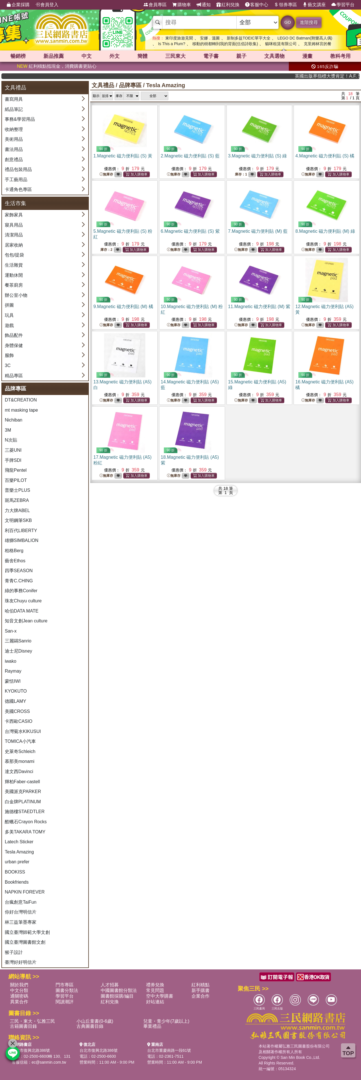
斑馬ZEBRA (17, 500)
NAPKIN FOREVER (25, 892)
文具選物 (274, 56)
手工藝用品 (16, 179)
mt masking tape (21, 410)
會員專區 (155, 5)
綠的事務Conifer (21, 590)
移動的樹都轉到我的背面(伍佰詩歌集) (225, 43)
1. (122, 155)
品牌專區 (130, 85)
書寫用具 (14, 99)
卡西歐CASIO (18, 721)
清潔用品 (14, 234)
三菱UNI (13, 450)
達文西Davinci (19, 771)
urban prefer (17, 861)
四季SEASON (19, 570)
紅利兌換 (227, 5)
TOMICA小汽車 (20, 741)
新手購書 (200, 990)
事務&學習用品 (20, 119)
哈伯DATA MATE (21, 611)
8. (325, 231)
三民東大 (175, 56)
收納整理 (14, 129)
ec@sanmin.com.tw (49, 1062)
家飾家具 (14, 214)
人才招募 (110, 984)
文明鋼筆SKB (18, 520)
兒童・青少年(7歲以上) (166, 1021)
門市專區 (65, 984)
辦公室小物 (16, 295)
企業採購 (18, 5)
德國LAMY (15, 701)
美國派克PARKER (23, 791)
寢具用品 (14, 225)
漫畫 (307, 56)
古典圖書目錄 (90, 1026)
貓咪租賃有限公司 (281, 43)
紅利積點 (200, 984)
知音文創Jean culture (26, 620)
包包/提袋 (14, 255)
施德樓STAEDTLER (25, 811)
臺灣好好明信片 (20, 962)
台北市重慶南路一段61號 (169, 1050)
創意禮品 (14, 159)
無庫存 (106, 174)
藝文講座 (314, 5)
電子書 (211, 56)
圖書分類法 (67, 990)
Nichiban (13, 420)
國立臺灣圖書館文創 (25, 942)
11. (259, 306)
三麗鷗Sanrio (18, 640)
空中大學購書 (159, 996)
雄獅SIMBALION (21, 540)
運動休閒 (14, 275)
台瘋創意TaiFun (20, 902)
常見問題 (155, 990)
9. (123, 306)
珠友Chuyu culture (23, 600)
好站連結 (155, 1001)
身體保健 (14, 345)
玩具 (9, 315)
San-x (11, 631)
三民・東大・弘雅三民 (32, 1021)
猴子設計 (14, 952)
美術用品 (14, 139)
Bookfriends (17, 882)
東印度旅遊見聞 (179, 38)
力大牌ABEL (17, 510)
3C (7, 365)
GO (287, 22)
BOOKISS (15, 872)
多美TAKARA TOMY (25, 831)
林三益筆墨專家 (20, 922)
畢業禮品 (152, 1026)
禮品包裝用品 (18, 169)
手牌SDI (13, 460)
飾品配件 (14, 335)
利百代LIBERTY (21, 530)
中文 (87, 56)
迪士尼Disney (18, 651)
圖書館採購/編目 (117, 996)
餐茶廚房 (14, 285)
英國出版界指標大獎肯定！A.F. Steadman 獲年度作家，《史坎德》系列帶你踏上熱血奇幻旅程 (341, 76)
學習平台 (343, 5)
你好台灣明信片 (20, 912)
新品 (53, 56)
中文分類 (19, 990)
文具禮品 (103, 85)
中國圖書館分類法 (119, 990)
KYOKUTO (16, 691)
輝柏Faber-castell (22, 781)
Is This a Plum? (171, 43)
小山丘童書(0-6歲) (94, 1021)
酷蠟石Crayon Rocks (26, 821)
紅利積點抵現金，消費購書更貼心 (56, 66)
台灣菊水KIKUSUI (23, 731)
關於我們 (19, 984)
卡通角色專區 (18, 189)
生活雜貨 (14, 265)
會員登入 (46, 5)
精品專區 (14, 375)
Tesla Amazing (19, 851)
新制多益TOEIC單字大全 (248, 38)
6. (190, 231)
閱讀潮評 (65, 1001)
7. (258, 231)
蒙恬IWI (13, 681)
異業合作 (19, 1001)
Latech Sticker (19, 841)
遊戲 (9, 325)
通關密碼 (19, 996)
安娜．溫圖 (210, 38)
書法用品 (14, 149)
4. (324, 155)
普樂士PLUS (17, 490)
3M (8, 430)
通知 (204, 5)
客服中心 (256, 5)
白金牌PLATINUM (23, 801)
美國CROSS (17, 711)
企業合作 (200, 996)
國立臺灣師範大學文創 (27, 932)
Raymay (13, 671)
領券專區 (285, 5)
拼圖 (9, 305)
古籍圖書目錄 (23, 1026)
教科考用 (340, 56)
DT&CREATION (21, 400)
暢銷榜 (18, 56)
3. (257, 155)
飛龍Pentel (16, 470)
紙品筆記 (14, 109)
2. (190, 155)
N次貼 (11, 440)
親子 (241, 56)
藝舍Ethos (15, 560)
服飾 (9, 355)
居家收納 (14, 245)
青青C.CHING (19, 580)
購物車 (181, 5)
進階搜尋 (309, 22)
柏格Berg (14, 550)
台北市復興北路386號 (31, 1050)
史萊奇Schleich (20, 751)
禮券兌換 (155, 984)
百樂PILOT (16, 480)
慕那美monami (19, 761)
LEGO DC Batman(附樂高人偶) (305, 38)
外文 (114, 56)
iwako (10, 661)
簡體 (142, 56)
